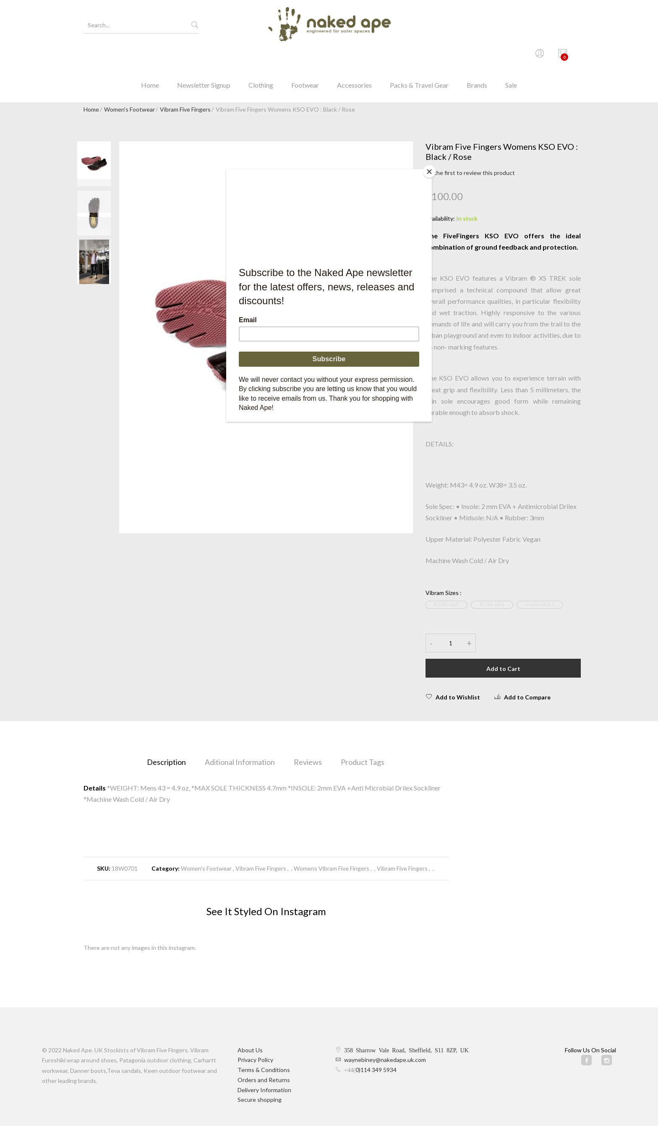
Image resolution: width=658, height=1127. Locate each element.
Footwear (305, 56)
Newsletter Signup (203, 56)
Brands (477, 56)
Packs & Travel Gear (419, 56)
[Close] (429, 171)
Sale (511, 56)
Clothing (260, 56)
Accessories (354, 56)
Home (150, 56)
